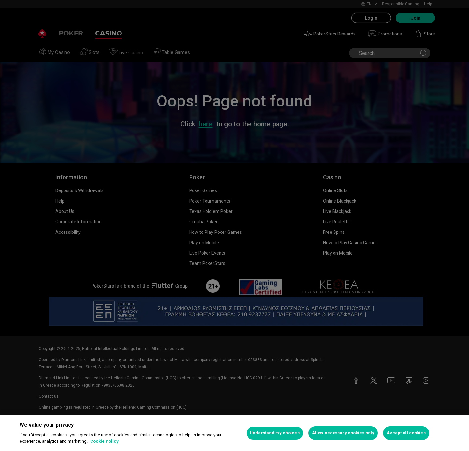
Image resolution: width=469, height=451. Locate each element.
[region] (234, 433)
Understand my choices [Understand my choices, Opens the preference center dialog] (275, 432)
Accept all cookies (406, 432)
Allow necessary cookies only (343, 432)
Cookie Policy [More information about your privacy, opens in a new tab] (104, 441)
